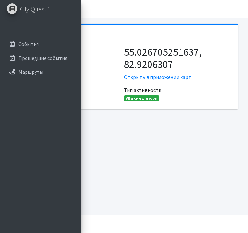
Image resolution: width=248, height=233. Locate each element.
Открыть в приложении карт (157, 77)
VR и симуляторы (142, 98)
